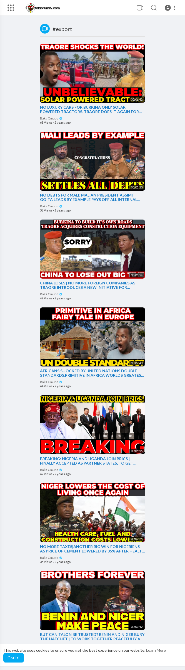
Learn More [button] (156, 650)
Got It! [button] (14, 657)
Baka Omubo (51, 118)
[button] (170, 7)
